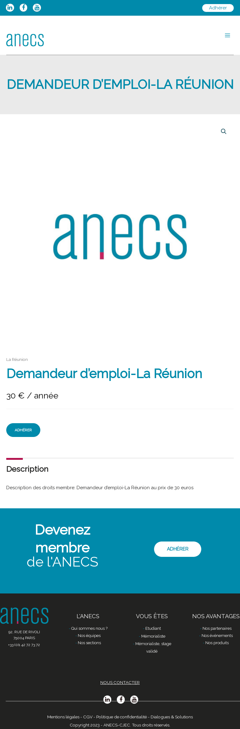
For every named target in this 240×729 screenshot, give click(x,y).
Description (27, 469)
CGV (87, 716)
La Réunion (17, 359)
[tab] (27, 469)
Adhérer (23, 430)
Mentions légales (63, 716)
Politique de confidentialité (121, 716)
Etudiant (153, 628)
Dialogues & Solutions (172, 716)
